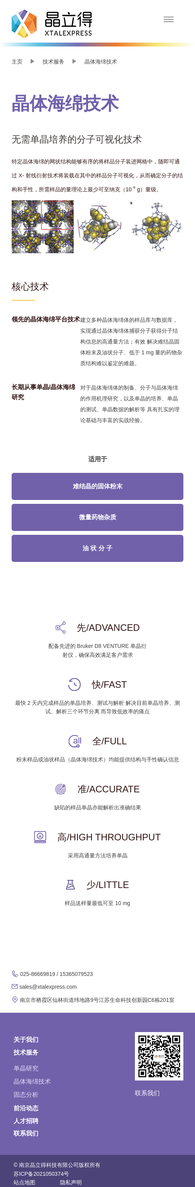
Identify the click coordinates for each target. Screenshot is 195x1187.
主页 (17, 61)
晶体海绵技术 (32, 1081)
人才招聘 (26, 1121)
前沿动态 (26, 1108)
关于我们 (26, 1039)
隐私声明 (71, 1182)
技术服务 (26, 1052)
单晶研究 (26, 1068)
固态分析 (26, 1094)
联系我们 (26, 1133)
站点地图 (24, 1182)
